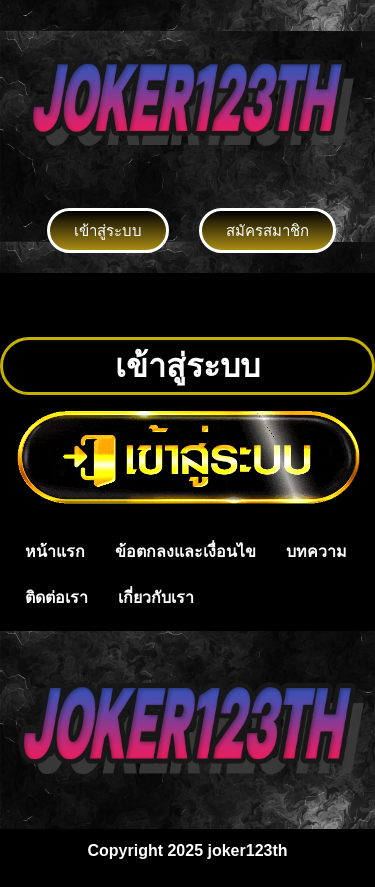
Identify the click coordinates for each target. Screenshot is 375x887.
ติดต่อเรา (56, 597)
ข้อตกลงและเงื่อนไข (185, 551)
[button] (187, 305)
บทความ (316, 551)
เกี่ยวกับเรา (156, 597)
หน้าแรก (55, 551)
